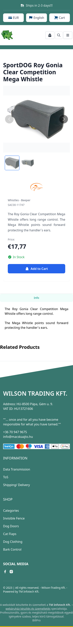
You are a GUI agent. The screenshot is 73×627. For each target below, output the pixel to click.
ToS (5, 477)
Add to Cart (36, 269)
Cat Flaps (9, 534)
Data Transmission (16, 469)
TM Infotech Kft (28, 591)
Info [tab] (36, 298)
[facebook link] (5, 572)
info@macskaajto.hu (18, 437)
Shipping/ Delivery (16, 485)
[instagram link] (11, 572)
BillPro (36, 620)
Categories (11, 510)
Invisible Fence (14, 518)
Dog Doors (11, 526)
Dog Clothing (12, 542)
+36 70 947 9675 (15, 432)
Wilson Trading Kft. (35, 393)
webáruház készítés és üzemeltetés (28, 608)
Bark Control (12, 549)
